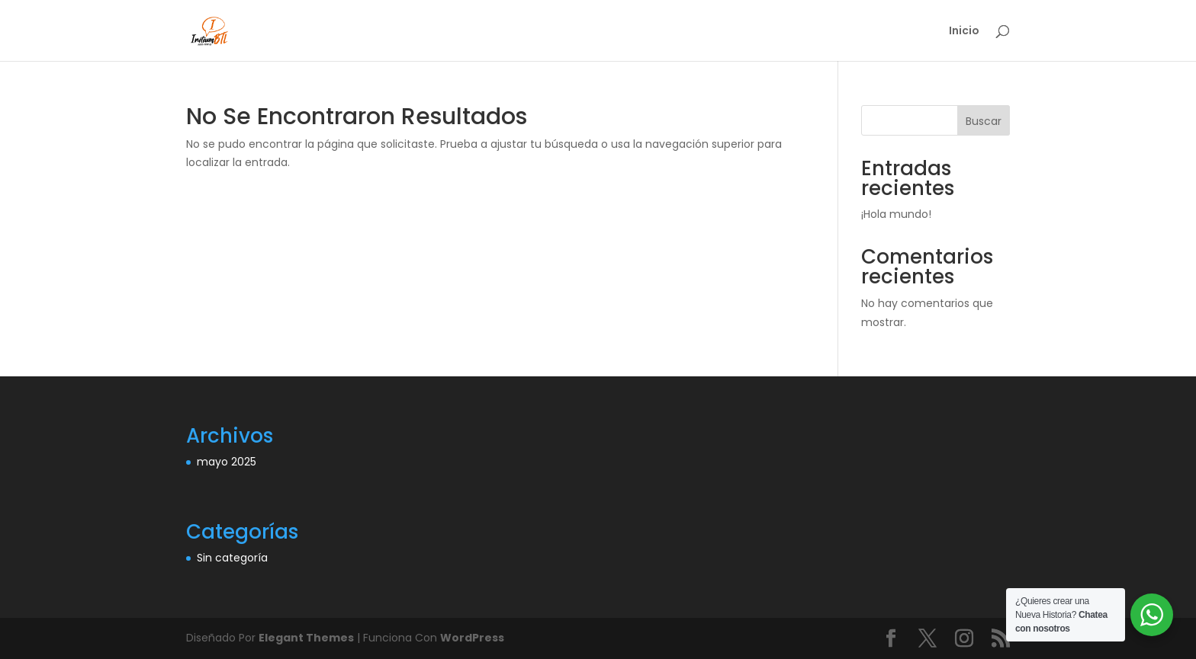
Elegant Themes (306, 637)
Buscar (983, 121)
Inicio (964, 31)
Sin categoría (232, 557)
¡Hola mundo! (896, 214)
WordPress (472, 637)
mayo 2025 (226, 461)
